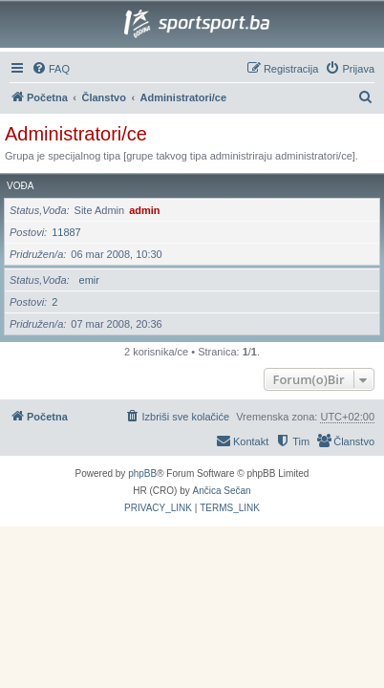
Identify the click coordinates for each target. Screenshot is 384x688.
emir (89, 280)
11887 (66, 232)
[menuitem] (51, 68)
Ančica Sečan (222, 490)
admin (144, 210)
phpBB (142, 473)
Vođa (20, 186)
